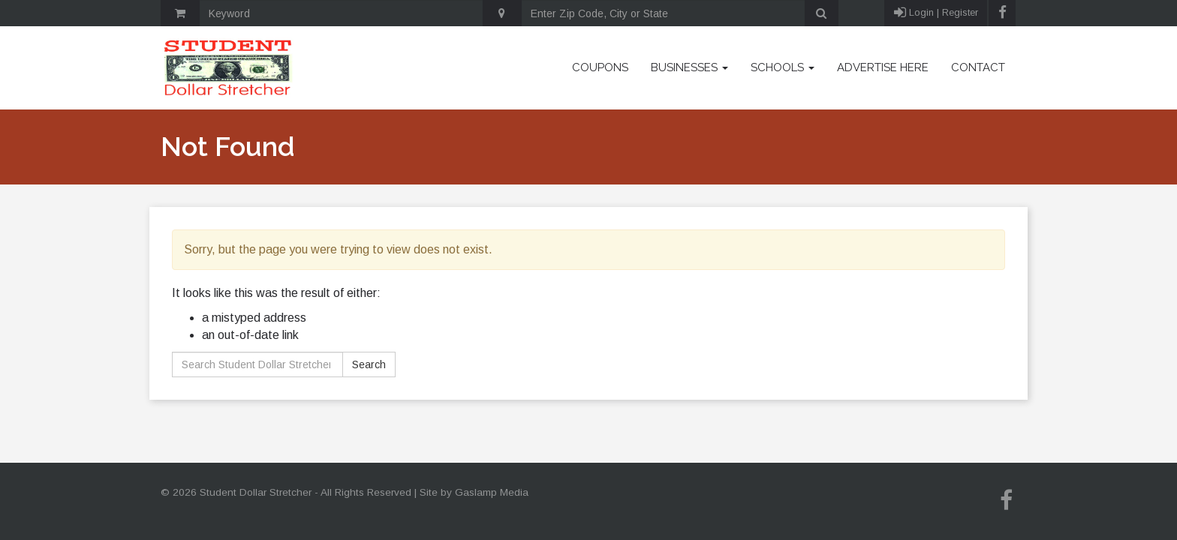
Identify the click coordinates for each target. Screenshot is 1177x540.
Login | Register (936, 13)
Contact (978, 67)
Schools (782, 67)
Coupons (600, 67)
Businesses (689, 67)
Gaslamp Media (491, 492)
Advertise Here (883, 67)
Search (369, 364)
